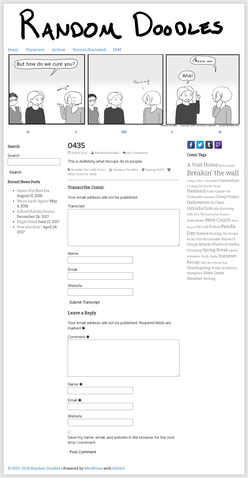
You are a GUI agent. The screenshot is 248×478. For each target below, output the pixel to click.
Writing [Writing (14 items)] (209, 279)
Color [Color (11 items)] (199, 181)
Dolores (82, 174)
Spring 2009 (154, 170)
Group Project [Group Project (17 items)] (227, 197)
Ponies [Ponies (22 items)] (202, 233)
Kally (93, 174)
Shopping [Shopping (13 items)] (194, 250)
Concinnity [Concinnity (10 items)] (210, 181)
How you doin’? (29, 227)
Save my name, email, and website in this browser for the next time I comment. (121, 440)
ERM (117, 50)
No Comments (137, 153)
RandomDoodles (106, 153)
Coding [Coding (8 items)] (190, 181)
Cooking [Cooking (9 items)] (192, 186)
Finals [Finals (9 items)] (217, 186)
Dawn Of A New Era (33, 191)
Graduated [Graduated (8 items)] (209, 197)
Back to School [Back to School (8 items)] (227, 165)
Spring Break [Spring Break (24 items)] (215, 250)
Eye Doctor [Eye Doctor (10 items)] (205, 186)
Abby (71, 174)
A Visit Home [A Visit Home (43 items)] (202, 165)
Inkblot (118, 468)
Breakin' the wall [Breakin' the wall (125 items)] (213, 173)
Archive (58, 50)
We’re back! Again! (33, 201)
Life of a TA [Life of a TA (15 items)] (195, 214)
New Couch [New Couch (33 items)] (218, 220)
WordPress (93, 468)
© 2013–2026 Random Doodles (34, 468)
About (13, 50)
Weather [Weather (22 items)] (195, 278)
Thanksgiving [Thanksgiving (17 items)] (199, 268)
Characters (35, 50)
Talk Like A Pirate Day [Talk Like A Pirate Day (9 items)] (213, 262)
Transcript (76, 206)
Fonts (101, 170)
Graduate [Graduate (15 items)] (194, 197)
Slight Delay (27, 221)
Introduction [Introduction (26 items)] (200, 208)
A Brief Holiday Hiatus (36, 211)
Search (14, 155)
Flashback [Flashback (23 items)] (196, 191)
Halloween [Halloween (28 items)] (198, 202)
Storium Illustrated (89, 50)
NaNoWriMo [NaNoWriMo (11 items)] (196, 220)
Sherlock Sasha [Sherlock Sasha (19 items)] (225, 244)
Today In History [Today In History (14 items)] (224, 268)
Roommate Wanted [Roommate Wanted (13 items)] (218, 239)
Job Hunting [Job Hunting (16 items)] (224, 209)
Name (73, 253)
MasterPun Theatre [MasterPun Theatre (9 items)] (217, 214)
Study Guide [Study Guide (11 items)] (209, 256)
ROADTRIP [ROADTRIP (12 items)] (195, 239)
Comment (79, 337)
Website (75, 285)
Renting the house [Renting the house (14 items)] (223, 234)
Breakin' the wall (83, 170)
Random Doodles (125, 170)
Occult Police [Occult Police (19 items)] (208, 227)
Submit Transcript (85, 302)
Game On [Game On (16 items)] (222, 191)
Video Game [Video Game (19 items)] (213, 273)
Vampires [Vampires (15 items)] (194, 273)
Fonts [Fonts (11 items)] (210, 191)
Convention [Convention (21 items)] (228, 180)
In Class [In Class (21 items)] (217, 202)
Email (72, 269)
